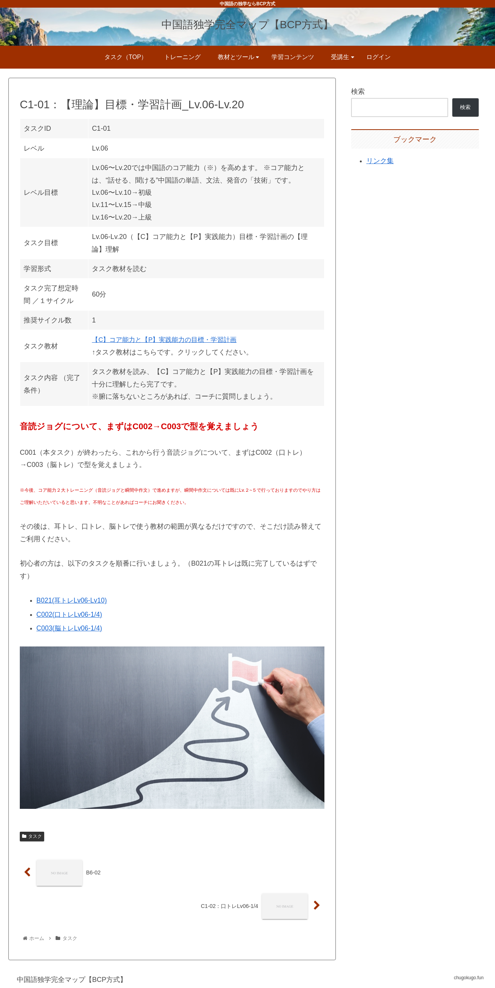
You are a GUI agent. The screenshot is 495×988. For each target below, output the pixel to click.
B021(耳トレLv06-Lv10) (73, 600)
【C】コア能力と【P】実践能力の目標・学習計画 (168, 339)
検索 (358, 91)
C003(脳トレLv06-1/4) (71, 628)
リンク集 (380, 161)
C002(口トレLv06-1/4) (71, 614)
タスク (32, 836)
